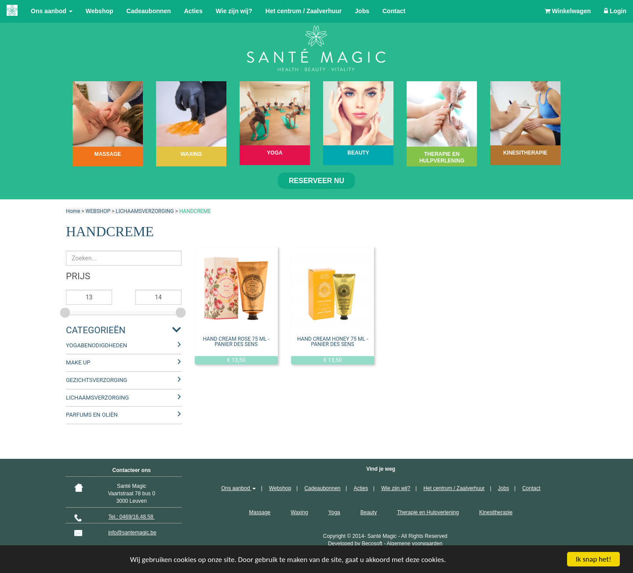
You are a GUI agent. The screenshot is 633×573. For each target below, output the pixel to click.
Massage (260, 512)
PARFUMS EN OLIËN (92, 414)
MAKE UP (78, 362)
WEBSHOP (98, 211)
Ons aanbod (52, 10)
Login (615, 10)
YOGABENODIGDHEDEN (96, 345)
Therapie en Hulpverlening (428, 512)
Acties (193, 10)
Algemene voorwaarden (415, 544)
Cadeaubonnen (149, 10)
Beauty (368, 512)
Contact (393, 10)
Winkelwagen (568, 10)
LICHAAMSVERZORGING (145, 211)
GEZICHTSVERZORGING (96, 380)
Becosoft (372, 544)
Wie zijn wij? (234, 10)
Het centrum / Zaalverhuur (304, 10)
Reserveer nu (316, 180)
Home (73, 211)
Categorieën (95, 330)
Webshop (99, 10)
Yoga (334, 512)
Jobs (362, 10)
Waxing (299, 512)
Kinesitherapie (496, 512)
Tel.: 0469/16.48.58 (132, 517)
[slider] (66, 311)
